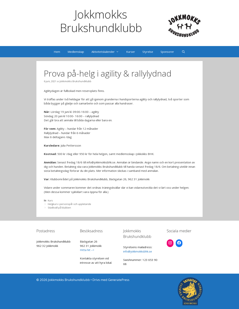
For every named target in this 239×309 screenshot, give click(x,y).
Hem (57, 52)
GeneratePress (118, 280)
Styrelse (147, 52)
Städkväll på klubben (59, 207)
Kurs (50, 200)
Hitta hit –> (87, 250)
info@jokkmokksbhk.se (137, 251)
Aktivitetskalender (106, 51)
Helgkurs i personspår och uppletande (69, 204)
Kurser (130, 52)
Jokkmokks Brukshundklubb (101, 21)
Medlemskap (76, 52)
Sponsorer (167, 52)
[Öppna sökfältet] (183, 51)
